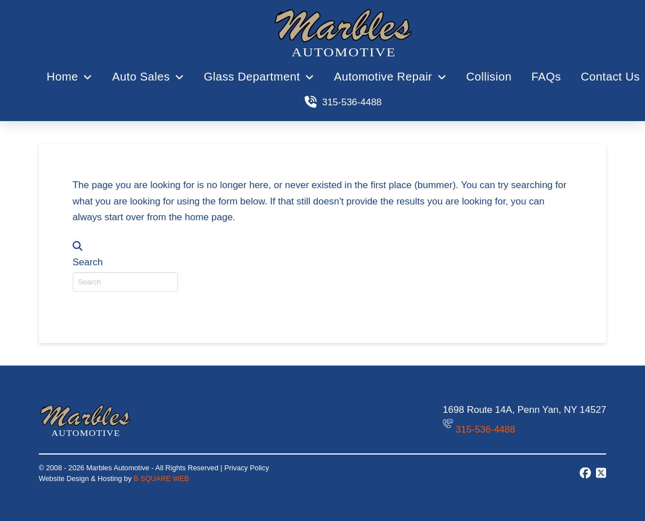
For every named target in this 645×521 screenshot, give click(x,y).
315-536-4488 (485, 429)
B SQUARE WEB (161, 478)
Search (88, 262)
